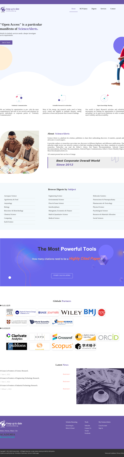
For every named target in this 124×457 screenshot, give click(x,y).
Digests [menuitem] (94, 9)
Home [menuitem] (74, 9)
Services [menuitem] (103, 9)
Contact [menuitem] (113, 9)
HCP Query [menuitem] (83, 9)
